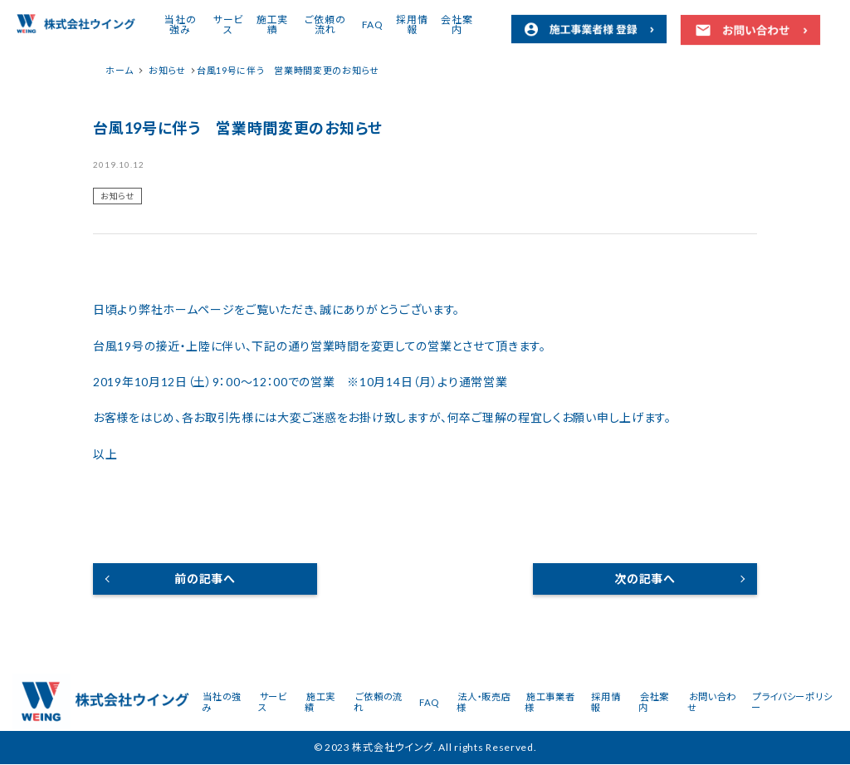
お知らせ (117, 196)
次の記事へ (645, 578)
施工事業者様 (549, 703)
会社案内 (456, 24)
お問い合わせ (710, 703)
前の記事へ (205, 578)
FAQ (372, 24)
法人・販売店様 (483, 703)
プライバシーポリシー (790, 703)
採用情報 (411, 24)
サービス (228, 24)
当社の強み (180, 24)
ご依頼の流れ (325, 24)
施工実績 (272, 24)
